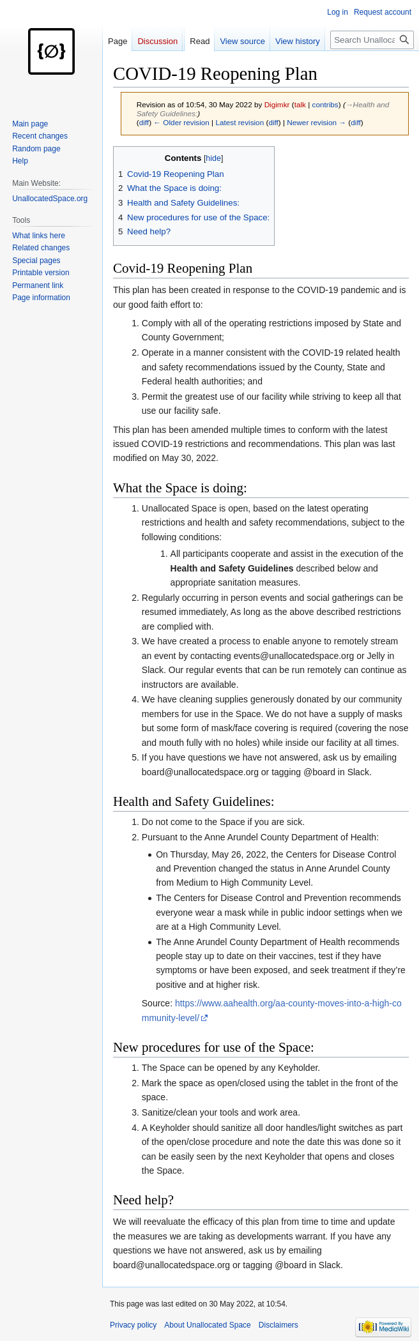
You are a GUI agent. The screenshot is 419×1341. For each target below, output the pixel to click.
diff (144, 122)
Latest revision (239, 122)
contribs (325, 104)
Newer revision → (316, 122)
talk (300, 104)
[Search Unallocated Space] (372, 40)
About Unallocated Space (207, 1325)
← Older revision (181, 122)
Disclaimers (278, 1325)
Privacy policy (133, 1325)
